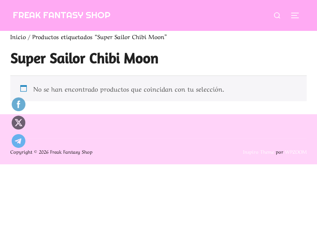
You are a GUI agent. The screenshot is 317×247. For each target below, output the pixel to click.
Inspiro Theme (258, 151)
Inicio (18, 36)
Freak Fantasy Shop (61, 15)
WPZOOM (296, 151)
